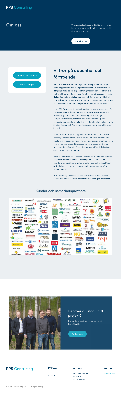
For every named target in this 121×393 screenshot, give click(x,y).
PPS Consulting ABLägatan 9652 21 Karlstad (80, 376)
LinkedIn (51, 376)
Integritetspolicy (37, 387)
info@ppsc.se (109, 373)
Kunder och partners (27, 75)
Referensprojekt (27, 84)
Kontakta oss (81, 41)
